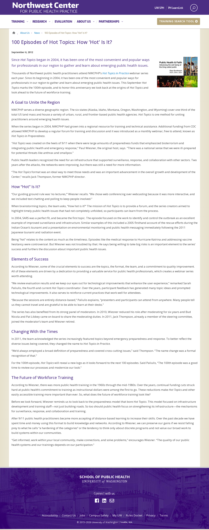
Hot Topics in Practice (115, 74)
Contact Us (69, 516)
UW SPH (159, 8)
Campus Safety (99, 516)
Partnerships (109, 21)
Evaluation (63, 21)
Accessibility (50, 516)
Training (17, 21)
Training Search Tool (178, 21)
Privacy (151, 516)
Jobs (82, 516)
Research (39, 21)
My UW (117, 516)
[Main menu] (104, 22)
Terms (164, 516)
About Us (84, 21)
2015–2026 (85, 523)
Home (13, 33)
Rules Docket (134, 516)
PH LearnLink (175, 8)
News (37, 33)
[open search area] (194, 7)
